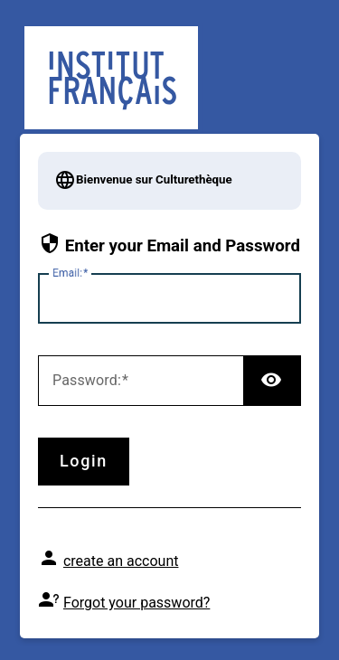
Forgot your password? (136, 602)
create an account (121, 561)
